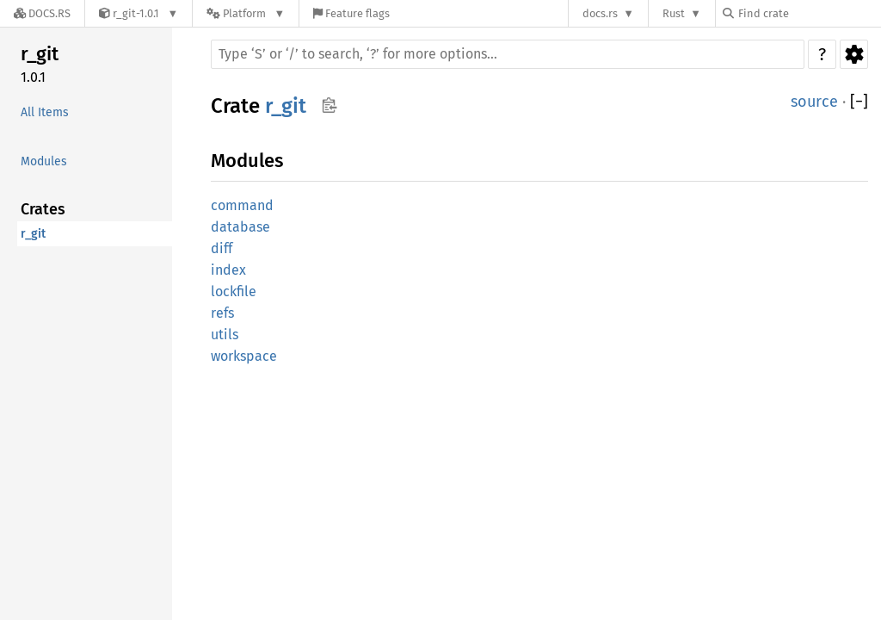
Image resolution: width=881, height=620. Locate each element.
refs (222, 313)
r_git (40, 53)
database (240, 227)
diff (221, 248)
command (242, 205)
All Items (45, 112)
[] (859, 102)
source (814, 101)
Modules (44, 161)
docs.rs (600, 13)
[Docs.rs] (42, 13)
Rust (673, 13)
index (228, 270)
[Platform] (246, 13)
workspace (244, 356)
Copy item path (329, 105)
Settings (854, 54)
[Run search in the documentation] (507, 54)
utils (224, 334)
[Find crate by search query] (808, 13)
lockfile (233, 291)
